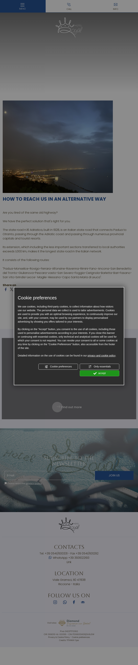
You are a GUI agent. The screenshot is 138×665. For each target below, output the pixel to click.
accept (99, 373)
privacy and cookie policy (102, 355)
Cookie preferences (58, 366)
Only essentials (99, 366)
